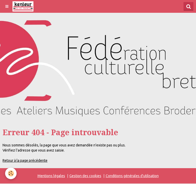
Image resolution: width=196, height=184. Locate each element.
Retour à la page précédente (25, 160)
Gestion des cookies (85, 176)
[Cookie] (11, 173)
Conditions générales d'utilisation (132, 176)
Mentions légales (51, 176)
